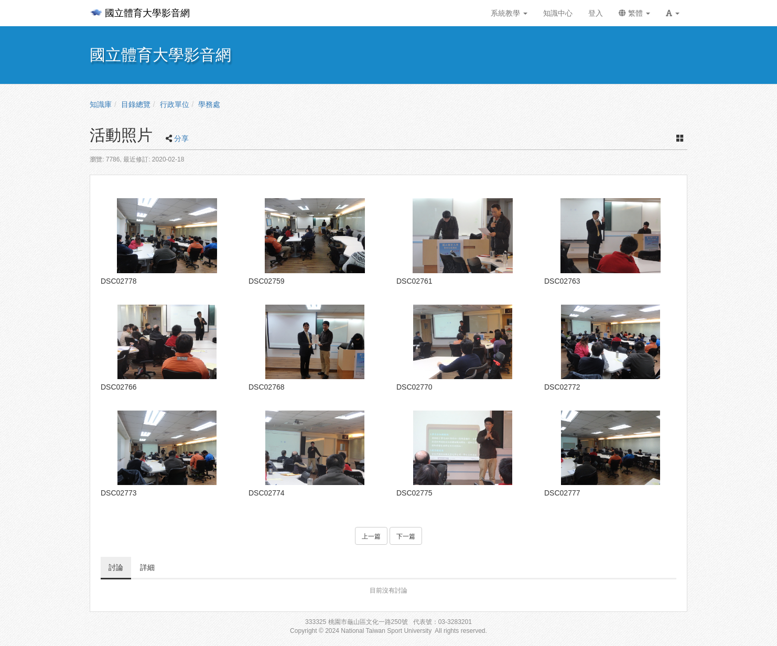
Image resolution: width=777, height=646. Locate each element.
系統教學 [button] (509, 13)
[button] (672, 13)
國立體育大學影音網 (140, 13)
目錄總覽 (135, 104)
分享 (181, 138)
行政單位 (174, 104)
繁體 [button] (634, 13)
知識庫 (101, 104)
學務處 (209, 104)
